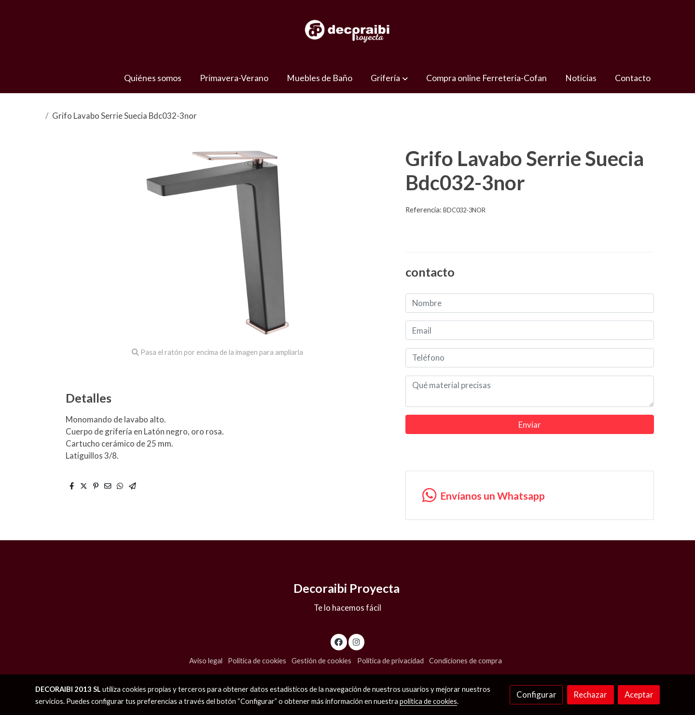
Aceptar (639, 694)
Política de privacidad (390, 661)
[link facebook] (339, 641)
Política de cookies (257, 661)
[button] (389, 78)
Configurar (536, 694)
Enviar (529, 425)
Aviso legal (205, 661)
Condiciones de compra (465, 661)
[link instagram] (356, 641)
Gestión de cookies (321, 661)
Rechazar (590, 694)
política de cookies (428, 701)
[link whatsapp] (529, 495)
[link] (347, 31)
